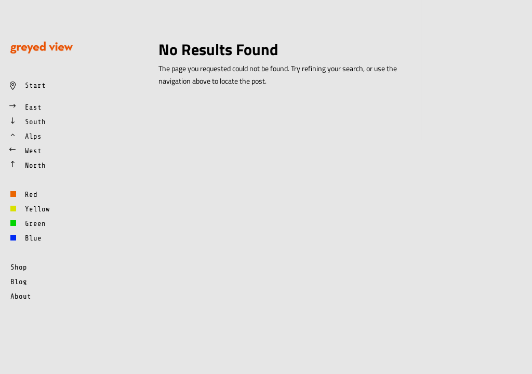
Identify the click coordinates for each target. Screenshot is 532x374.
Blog (18, 282)
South (35, 122)
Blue (33, 238)
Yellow (37, 209)
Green (35, 224)
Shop (18, 267)
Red (31, 194)
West (33, 151)
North (35, 165)
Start (35, 85)
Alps (33, 136)
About (20, 296)
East (33, 107)
